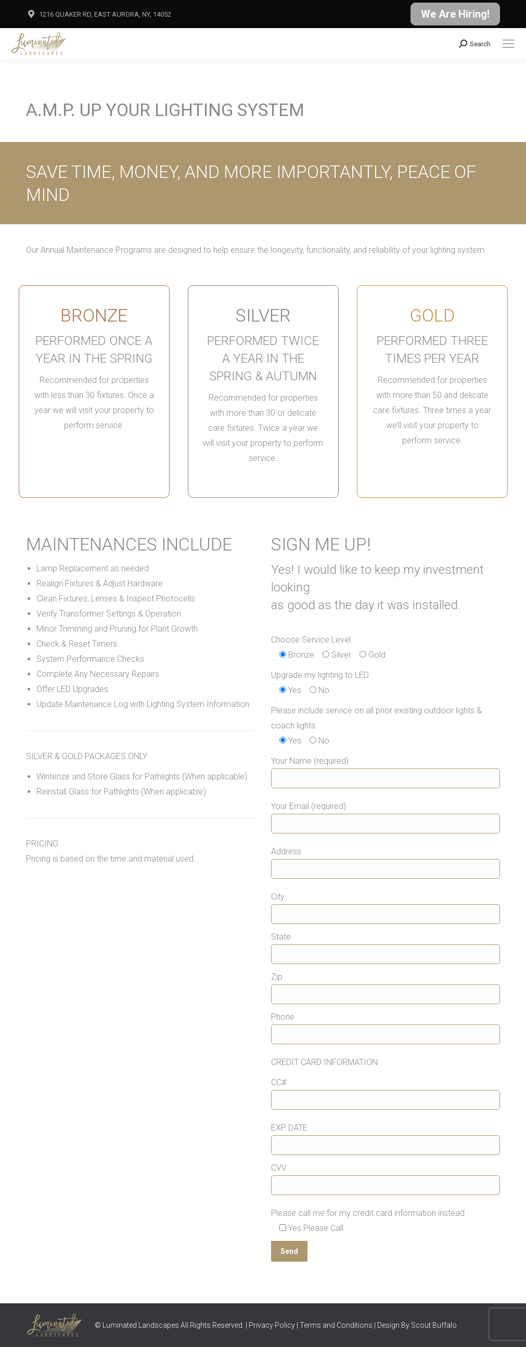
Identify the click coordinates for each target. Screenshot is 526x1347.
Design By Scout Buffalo (417, 1325)
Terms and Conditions (336, 1325)
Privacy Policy (272, 1325)
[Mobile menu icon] (508, 43)
